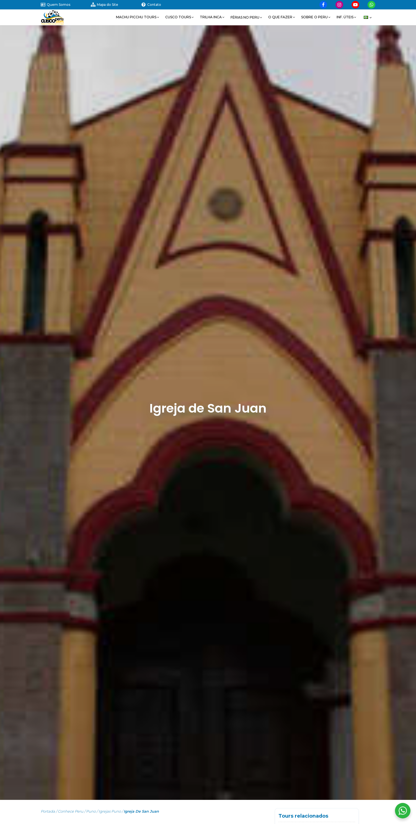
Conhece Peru (70, 811)
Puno (91, 811)
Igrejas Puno (110, 811)
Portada (48, 811)
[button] (137, 17)
